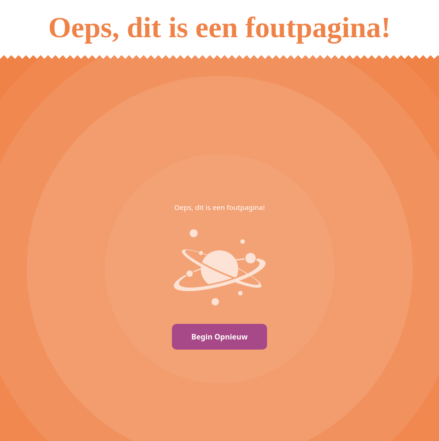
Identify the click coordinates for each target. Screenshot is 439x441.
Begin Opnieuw (219, 337)
